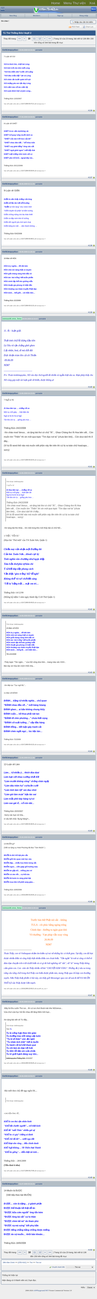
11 (34, 38)
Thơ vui (38, 1262)
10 (29, 38)
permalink (38, 50)
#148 (90, 1070)
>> (49, 38)
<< (19, 38)
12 (39, 38)
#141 (90, 466)
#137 (90, 177)
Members (36, 16)
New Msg (13, 16)
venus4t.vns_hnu (12, 318)
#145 (90, 831)
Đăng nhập (84, 16)
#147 (90, 995)
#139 (90, 312)
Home (55, 3)
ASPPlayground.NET (41, 1290)
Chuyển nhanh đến (57, 1267)
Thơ (31, 1262)
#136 (90, 110)
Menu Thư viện (75, 3)
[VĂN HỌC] (22, 1262)
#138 (90, 245)
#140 (90, 387)
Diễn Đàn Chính (9, 1262)
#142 (90, 609)
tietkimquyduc (10, 50)
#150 (90, 1250)
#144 (90, 751)
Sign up (60, 16)
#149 (90, 1177)
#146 (90, 901)
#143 (90, 672)
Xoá (92, 3)
